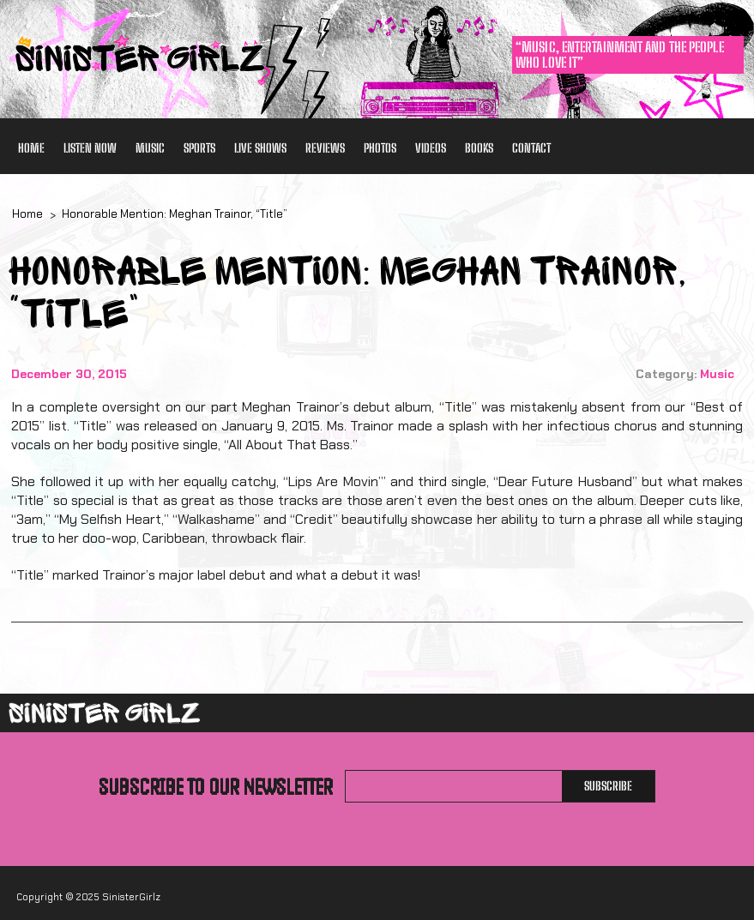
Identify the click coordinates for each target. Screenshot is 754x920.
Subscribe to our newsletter (216, 786)
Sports (199, 148)
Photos (380, 148)
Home (31, 148)
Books (479, 148)
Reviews (325, 148)
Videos (430, 148)
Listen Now (90, 148)
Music (150, 148)
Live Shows (260, 148)
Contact (531, 148)
